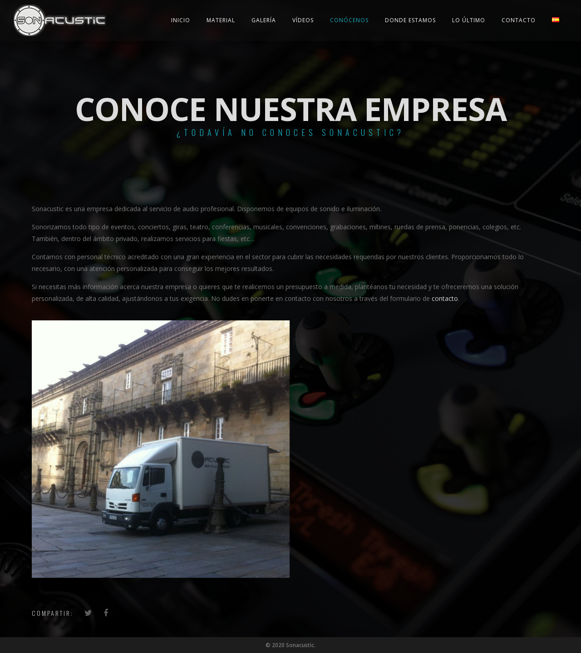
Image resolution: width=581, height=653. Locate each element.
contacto (445, 298)
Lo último (468, 20)
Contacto (519, 20)
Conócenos (349, 20)
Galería (263, 20)
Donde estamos (410, 20)
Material (221, 20)
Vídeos (303, 20)
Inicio (180, 20)
